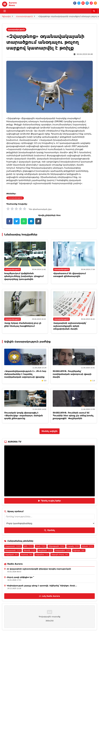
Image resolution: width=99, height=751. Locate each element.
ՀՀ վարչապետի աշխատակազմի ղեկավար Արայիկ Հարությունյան (39, 569)
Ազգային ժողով (59, 554)
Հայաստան (13, 546)
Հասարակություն (24, 16)
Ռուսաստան (13, 550)
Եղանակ (26, 554)
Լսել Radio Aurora (49, 596)
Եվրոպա (78, 550)
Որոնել (49, 530)
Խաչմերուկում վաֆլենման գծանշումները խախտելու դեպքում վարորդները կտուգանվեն (24, 276)
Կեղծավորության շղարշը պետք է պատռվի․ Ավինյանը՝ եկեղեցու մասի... (42, 586)
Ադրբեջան (11, 554)
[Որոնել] (94, 11)
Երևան (87, 546)
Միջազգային (56, 546)
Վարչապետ (62, 550)
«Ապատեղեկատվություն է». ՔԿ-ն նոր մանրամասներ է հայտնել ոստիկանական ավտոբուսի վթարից (25, 374)
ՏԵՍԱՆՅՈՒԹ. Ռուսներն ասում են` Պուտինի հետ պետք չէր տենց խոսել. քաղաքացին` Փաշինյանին (73, 415)
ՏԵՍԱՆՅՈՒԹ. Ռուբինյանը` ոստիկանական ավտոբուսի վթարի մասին (72, 374)
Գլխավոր (6, 16)
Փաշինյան (45, 550)
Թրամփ (29, 550)
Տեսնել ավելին (49, 431)
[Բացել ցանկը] (4, 11)
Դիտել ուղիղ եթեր (49, 500)
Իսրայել (73, 546)
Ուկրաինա (41, 554)
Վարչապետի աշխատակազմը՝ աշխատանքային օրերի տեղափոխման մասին (69, 326)
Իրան (41, 546)
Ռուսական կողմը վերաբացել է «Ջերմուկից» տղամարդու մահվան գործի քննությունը (23, 415)
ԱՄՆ (28, 546)
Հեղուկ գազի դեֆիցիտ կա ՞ (20, 577)
